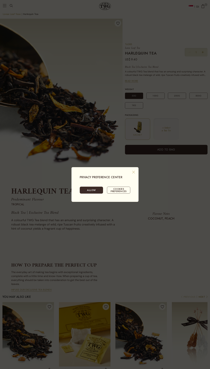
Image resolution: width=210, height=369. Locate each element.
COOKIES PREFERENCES (119, 190)
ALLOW (91, 190)
